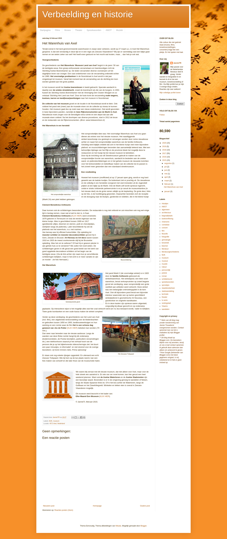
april (166, 177)
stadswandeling (168, 291)
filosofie (165, 234)
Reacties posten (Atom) (63, 510)
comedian (165, 225)
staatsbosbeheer (168, 288)
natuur (164, 267)
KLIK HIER (104, 396)
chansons (165, 222)
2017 (164, 153)
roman (164, 276)
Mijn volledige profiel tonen (170, 93)
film (163, 231)
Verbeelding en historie (87, 14)
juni (166, 170)
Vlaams (165, 306)
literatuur (165, 249)
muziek (164, 264)
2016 (164, 157)
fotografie (165, 237)
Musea (67, 30)
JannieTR (177, 63)
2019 (164, 146)
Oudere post (145, 506)
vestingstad (166, 303)
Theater (78, 30)
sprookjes (165, 285)
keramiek (165, 243)
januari (167, 191)
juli (165, 167)
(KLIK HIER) (72, 328)
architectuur (166, 213)
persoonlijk (166, 270)
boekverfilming (167, 219)
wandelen (165, 309)
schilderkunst (167, 279)
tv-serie (165, 300)
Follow (162, 115)
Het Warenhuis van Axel (173, 187)
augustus (168, 163)
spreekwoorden (168, 282)
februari (167, 184)
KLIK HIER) (77, 216)
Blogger (144, 526)
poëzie (164, 273)
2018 (164, 150)
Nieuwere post (48, 506)
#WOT (109, 30)
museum (56, 421)
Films (57, 30)
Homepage (97, 506)
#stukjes (165, 204)
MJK (50, 421)
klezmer (165, 246)
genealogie (166, 240)
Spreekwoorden (94, 30)
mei (166, 174)
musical (165, 261)
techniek (165, 294)
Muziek (119, 30)
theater (164, 297)
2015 (164, 160)
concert (165, 228)
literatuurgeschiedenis (170, 252)
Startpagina (45, 30)
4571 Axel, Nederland (57, 423)
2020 (164, 143)
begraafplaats (167, 216)
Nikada (118, 526)
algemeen (166, 210)
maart (166, 181)
